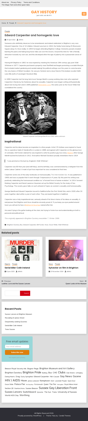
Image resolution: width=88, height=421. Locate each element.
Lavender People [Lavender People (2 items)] (61, 381)
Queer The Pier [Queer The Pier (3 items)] (50, 384)
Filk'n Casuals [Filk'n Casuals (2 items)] (54, 377)
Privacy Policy (16, 2)
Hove (46, 225)
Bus (21, 225)
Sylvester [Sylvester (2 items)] (40, 392)
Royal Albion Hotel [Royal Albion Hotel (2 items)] (70, 384)
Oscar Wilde (53, 225)
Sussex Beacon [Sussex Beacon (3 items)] (32, 388)
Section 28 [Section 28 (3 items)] (9, 388)
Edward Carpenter (29, 225)
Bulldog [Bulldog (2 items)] (44, 373)
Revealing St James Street (14, 318)
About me (5, 2)
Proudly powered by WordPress (30, 416)
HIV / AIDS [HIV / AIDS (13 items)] (12, 380)
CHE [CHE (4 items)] (55, 372)
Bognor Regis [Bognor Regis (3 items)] (32, 368)
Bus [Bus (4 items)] (50, 372)
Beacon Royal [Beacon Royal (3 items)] (10, 368)
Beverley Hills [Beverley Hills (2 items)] (21, 369)
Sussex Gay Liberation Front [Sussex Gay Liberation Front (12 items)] (58, 388)
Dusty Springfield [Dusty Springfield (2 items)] (27, 377)
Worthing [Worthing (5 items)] (24, 395)
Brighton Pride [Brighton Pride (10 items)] (32, 372)
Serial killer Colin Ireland (17, 267)
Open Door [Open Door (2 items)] (71, 381)
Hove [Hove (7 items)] (24, 380)
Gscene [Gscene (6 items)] (77, 376)
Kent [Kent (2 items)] (52, 381)
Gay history (44, 12)
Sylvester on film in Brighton (63, 267)
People (7, 31)
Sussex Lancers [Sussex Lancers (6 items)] (13, 391)
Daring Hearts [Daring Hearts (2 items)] (10, 377)
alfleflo (21, 40)
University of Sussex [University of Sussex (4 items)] (67, 392)
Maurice (70, 153)
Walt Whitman (63, 225)
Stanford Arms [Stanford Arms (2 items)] (19, 388)
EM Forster (40, 225)
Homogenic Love (44, 85)
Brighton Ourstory (13, 225)
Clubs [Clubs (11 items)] (61, 372)
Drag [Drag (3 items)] (18, 376)
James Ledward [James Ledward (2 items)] (33, 381)
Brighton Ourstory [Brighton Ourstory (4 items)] (13, 372)
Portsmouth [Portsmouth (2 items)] (38, 384)
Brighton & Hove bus (32, 205)
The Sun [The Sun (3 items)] (47, 392)
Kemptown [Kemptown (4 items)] (45, 380)
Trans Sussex (10, 329)
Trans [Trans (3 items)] (54, 392)
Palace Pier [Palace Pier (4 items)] (19, 384)
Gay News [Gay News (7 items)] (66, 376)
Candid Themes (65, 416)
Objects (7, 264)
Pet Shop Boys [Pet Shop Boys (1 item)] (29, 384)
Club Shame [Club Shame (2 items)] (70, 373)
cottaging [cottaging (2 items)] (79, 373)
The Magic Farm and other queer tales (16, 5)
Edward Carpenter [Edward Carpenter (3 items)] (41, 376)
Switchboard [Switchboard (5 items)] (29, 391)
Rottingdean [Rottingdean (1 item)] (60, 384)
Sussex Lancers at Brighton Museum (18, 314)
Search (26, 293)
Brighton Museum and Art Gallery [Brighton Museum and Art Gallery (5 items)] (57, 368)
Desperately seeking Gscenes (16, 322)
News (51, 264)
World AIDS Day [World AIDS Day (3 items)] (12, 395)
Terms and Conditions (31, 2)
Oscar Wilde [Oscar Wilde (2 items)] (9, 384)
